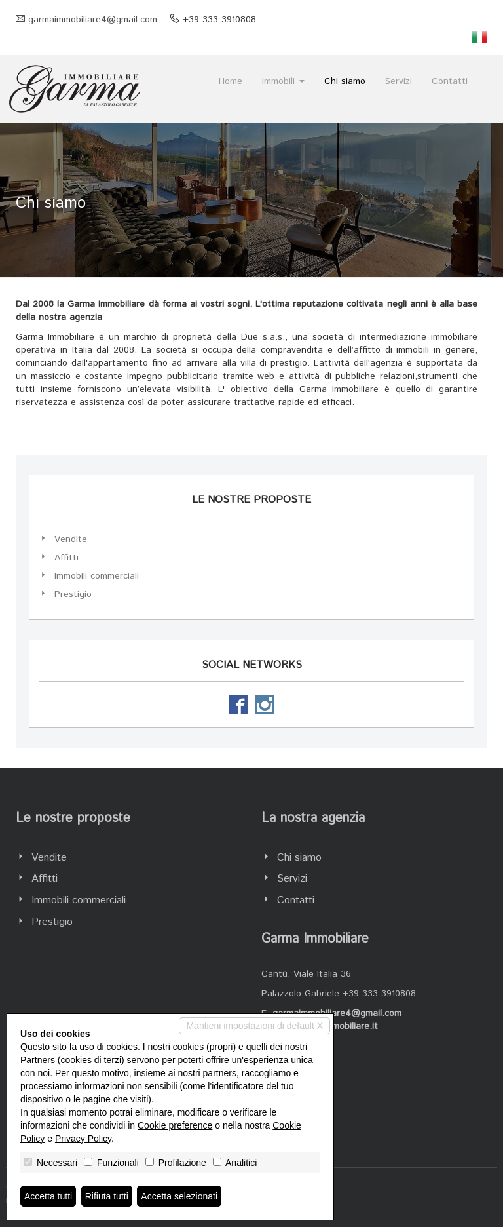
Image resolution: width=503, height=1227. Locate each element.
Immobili (283, 81)
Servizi (398, 81)
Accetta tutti (48, 1196)
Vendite (70, 539)
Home (230, 81)
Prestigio (73, 594)
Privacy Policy (83, 1138)
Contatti (450, 81)
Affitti (66, 557)
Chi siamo (344, 81)
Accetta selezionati (179, 1196)
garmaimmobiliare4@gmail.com (92, 19)
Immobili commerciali (96, 576)
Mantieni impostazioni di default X (254, 1026)
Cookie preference (175, 1125)
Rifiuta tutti (106, 1196)
